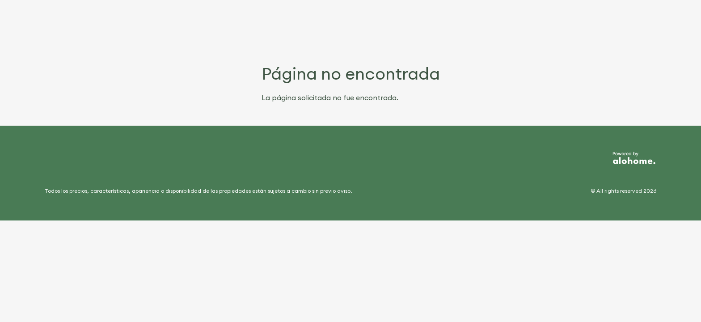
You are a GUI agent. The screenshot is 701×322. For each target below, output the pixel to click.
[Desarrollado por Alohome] (634, 158)
